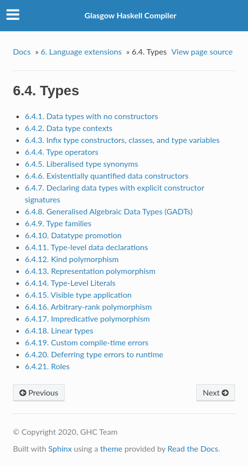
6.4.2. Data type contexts (68, 128)
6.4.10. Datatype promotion (73, 235)
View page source (202, 51)
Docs (22, 51)
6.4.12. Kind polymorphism (72, 259)
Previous (38, 392)
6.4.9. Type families (58, 223)
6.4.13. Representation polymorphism (90, 270)
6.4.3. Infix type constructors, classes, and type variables (122, 139)
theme (111, 448)
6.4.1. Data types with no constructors (91, 116)
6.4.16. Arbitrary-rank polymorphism (88, 306)
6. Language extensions (81, 51)
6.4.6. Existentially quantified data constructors (106, 175)
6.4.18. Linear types (59, 330)
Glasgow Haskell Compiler (130, 15)
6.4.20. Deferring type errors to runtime (94, 354)
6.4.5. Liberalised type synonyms (81, 163)
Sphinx (60, 448)
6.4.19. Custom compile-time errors (87, 342)
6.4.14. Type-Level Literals (70, 282)
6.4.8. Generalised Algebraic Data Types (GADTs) (109, 211)
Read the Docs (192, 448)
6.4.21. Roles (47, 366)
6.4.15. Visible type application (78, 294)
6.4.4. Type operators (61, 151)
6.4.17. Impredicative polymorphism (87, 318)
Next (216, 392)
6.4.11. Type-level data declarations (86, 247)
